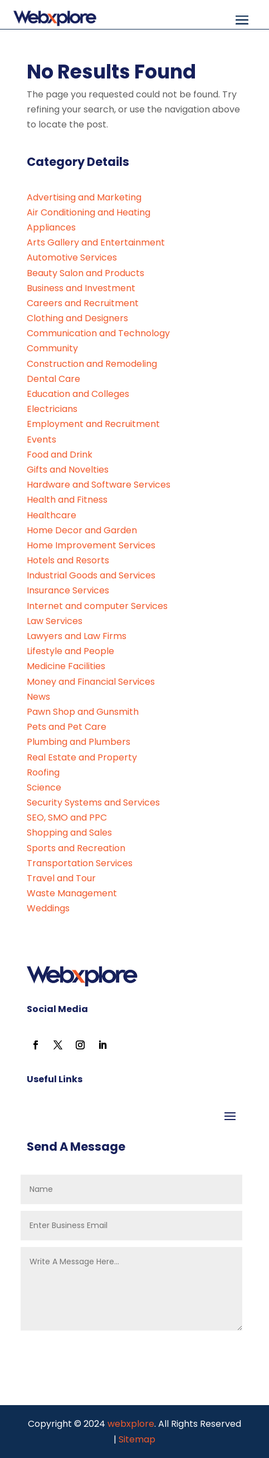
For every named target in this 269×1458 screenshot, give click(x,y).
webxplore (129, 1423)
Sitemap (137, 1439)
